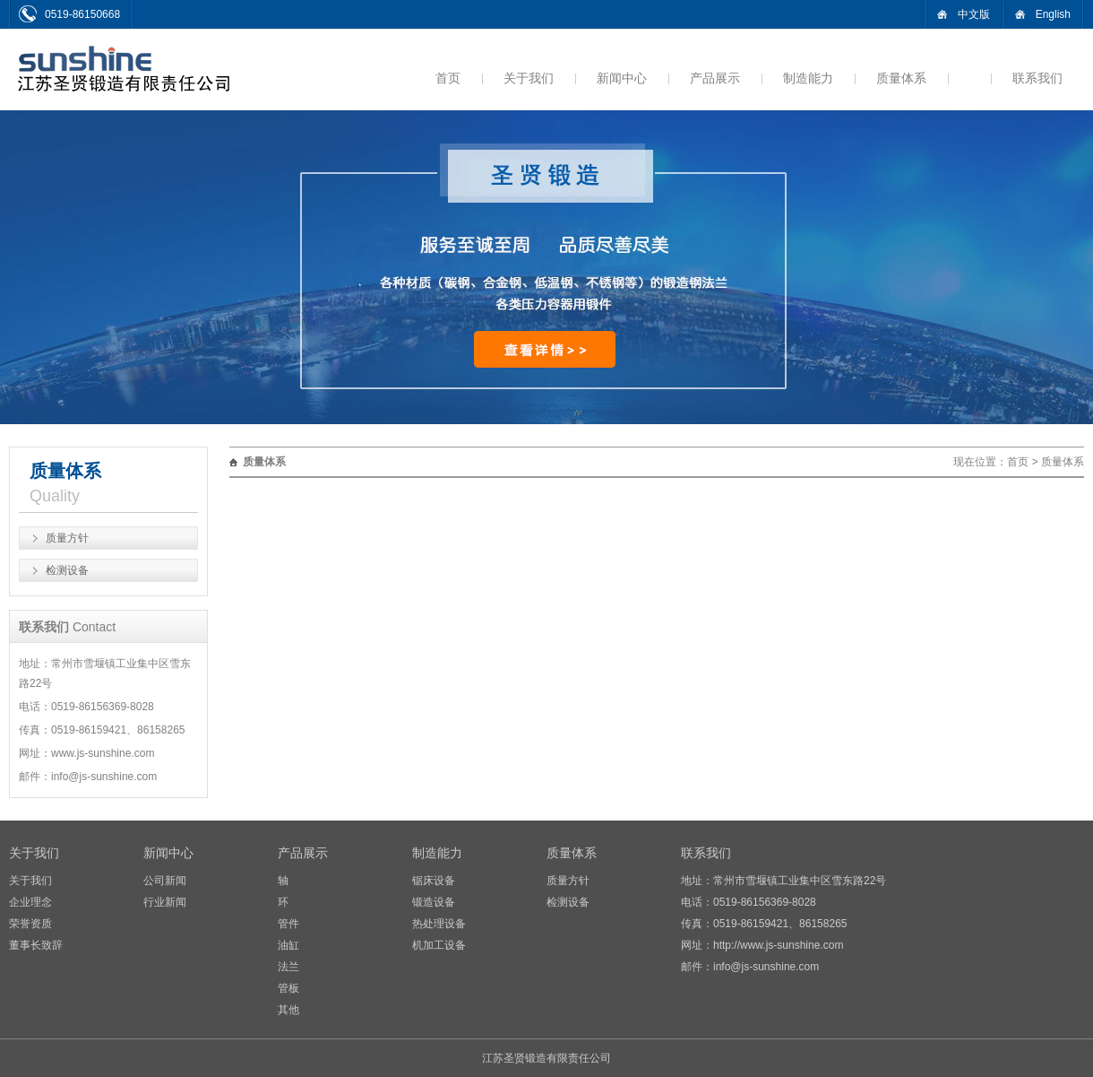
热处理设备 (439, 923)
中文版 (974, 14)
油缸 (288, 945)
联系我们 (1037, 78)
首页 (447, 78)
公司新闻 (164, 880)
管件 (288, 923)
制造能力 (808, 78)
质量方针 (67, 538)
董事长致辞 (36, 945)
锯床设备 (433, 880)
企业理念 (30, 902)
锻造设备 (433, 902)
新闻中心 (622, 78)
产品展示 (715, 78)
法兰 (288, 966)
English (1053, 14)
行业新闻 (164, 902)
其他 (288, 1009)
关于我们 (528, 78)
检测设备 (67, 570)
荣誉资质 (30, 923)
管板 (288, 988)
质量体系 (901, 78)
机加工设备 (439, 945)
